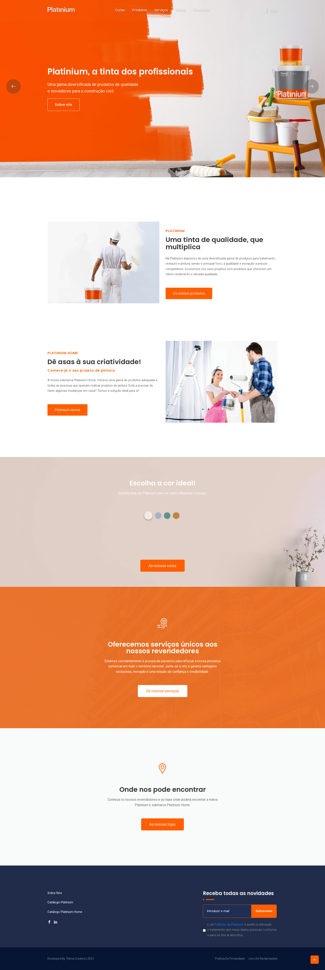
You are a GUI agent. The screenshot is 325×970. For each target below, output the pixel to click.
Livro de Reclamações (263, 958)
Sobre (180, 10)
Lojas (271, 10)
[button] (148, 515)
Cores (120, 10)
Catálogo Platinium (60, 902)
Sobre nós (63, 104)
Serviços (161, 10)
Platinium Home (67, 410)
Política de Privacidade (230, 958)
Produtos (141, 10)
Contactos (201, 10)
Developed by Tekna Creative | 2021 (70, 958)
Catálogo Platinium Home (64, 912)
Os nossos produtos (189, 293)
